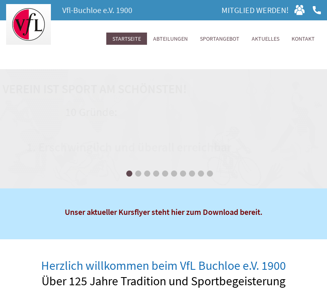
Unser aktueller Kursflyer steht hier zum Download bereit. (164, 212)
